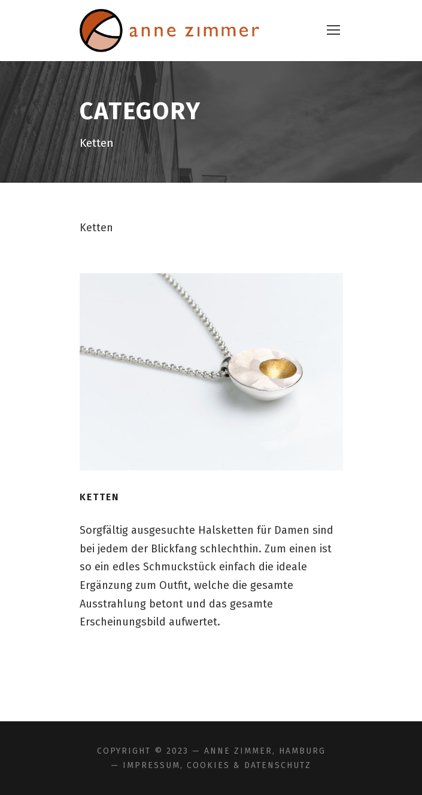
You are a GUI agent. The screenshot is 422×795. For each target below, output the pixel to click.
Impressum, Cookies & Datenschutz (217, 765)
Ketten (100, 497)
